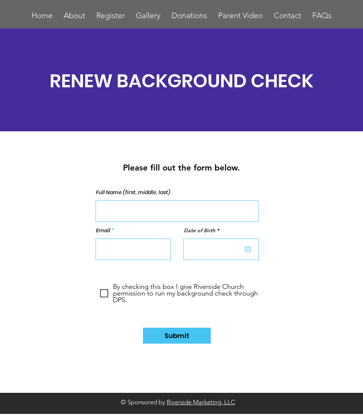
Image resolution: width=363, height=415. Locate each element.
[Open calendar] (248, 249)
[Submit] (177, 336)
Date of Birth (203, 230)
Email (103, 230)
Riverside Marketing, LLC (201, 402)
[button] (110, 15)
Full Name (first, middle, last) (133, 192)
